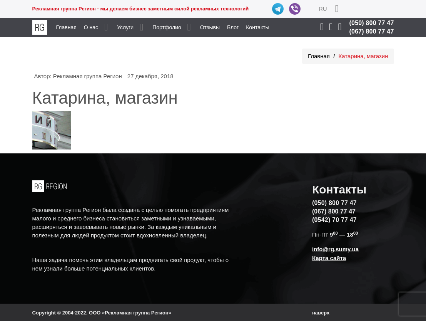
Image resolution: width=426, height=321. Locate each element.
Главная (66, 27)
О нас (91, 27)
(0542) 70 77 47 (334, 220)
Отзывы (210, 27)
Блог (233, 27)
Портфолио (166, 27)
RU (323, 8)
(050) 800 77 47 (371, 23)
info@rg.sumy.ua (335, 249)
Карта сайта (329, 258)
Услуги (125, 27)
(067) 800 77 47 (371, 31)
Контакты (257, 27)
